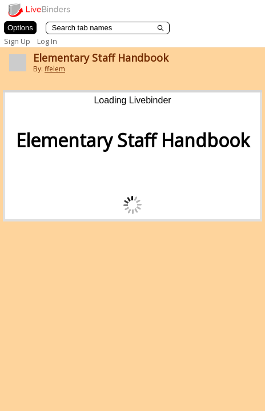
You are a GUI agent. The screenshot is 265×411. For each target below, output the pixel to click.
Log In (47, 41)
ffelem (55, 69)
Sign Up (17, 41)
